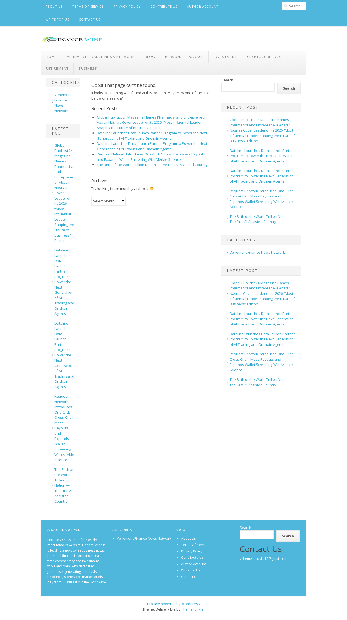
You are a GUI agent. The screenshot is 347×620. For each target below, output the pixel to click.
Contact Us (89, 19)
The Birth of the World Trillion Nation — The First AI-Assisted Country (63, 485)
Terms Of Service (88, 6)
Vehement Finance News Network (101, 56)
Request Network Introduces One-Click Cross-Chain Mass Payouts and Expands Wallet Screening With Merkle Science (64, 428)
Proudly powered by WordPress (173, 603)
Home (51, 56)
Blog (150, 56)
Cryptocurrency (264, 56)
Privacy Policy (127, 6)
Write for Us (57, 19)
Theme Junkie (192, 609)
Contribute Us (163, 6)
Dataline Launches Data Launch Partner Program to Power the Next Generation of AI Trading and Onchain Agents (64, 282)
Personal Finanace (184, 56)
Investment (225, 56)
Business (88, 68)
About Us (54, 6)
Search (227, 80)
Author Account (203, 6)
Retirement (57, 68)
